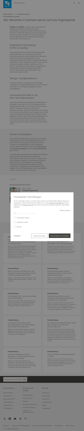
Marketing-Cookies (22, 222)
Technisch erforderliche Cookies (26, 213)
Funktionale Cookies (23, 218)
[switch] (64, 210)
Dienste (19, 227)
